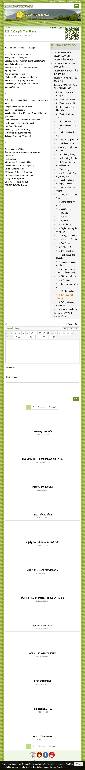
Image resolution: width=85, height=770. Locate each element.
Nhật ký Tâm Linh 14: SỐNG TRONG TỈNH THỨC (42, 459)
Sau (60, 28)
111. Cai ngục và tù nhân (67, 235)
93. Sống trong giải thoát (67, 139)
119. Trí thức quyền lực (66, 276)
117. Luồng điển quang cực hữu (66, 264)
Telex (70, 329)
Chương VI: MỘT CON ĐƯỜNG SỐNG (63, 315)
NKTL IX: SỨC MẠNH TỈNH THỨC (42, 653)
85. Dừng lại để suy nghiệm (64, 94)
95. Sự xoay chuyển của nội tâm (66, 149)
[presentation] (24, 390)
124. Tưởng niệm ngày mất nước (65, 304)
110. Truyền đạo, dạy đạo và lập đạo (67, 230)
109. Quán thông (63, 224)
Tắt (65, 329)
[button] (76, 6)
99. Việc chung (62, 169)
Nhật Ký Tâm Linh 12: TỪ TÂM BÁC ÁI (42, 570)
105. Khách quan (63, 209)
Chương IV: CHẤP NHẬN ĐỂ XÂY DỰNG (65, 79)
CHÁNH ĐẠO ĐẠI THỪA (42, 431)
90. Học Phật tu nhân (65, 121)
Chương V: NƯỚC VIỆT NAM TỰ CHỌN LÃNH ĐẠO (65, 87)
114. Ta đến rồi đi (63, 247)
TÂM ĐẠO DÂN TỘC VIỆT (42, 487)
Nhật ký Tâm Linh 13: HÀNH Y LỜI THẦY (42, 542)
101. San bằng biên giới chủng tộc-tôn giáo (66, 182)
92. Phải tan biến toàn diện (65, 134)
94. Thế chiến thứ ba (65, 143)
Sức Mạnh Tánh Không (42, 625)
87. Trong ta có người (65, 103)
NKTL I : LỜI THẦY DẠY (42, 736)
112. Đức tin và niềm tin (66, 239)
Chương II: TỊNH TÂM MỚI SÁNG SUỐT (64, 65)
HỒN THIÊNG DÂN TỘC (42, 709)
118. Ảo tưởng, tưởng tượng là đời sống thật (66, 271)
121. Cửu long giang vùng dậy (67, 286)
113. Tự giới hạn (63, 243)
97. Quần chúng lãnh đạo (67, 158)
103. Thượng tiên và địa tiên (66, 196)
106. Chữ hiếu (62, 213)
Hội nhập (62, 1)
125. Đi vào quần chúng (66, 309)
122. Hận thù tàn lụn (65, 291)
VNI (76, 329)
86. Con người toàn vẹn (66, 99)
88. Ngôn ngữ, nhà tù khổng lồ (65, 109)
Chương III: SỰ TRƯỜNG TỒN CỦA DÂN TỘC (66, 72)
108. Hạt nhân (62, 220)
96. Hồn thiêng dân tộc (66, 154)
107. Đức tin (61, 216)
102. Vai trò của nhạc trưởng (65, 189)
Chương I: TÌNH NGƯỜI (63, 59)
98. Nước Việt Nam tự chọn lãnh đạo (65, 164)
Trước (54, 28)
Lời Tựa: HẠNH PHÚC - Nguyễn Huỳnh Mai (63, 54)
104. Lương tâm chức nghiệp (65, 203)
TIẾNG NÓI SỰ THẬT (42, 681)
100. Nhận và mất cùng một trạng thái (66, 175)
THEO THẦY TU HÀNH (42, 514)
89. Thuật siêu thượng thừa (66, 116)
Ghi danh (53, 1)
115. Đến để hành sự (65, 251)
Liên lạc (71, 1)
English (78, 1)
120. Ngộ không (63, 280)
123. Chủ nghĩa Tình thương (64, 297)
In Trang (6, 324)
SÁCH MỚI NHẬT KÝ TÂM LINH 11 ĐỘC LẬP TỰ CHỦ (42, 598)
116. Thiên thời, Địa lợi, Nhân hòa (66, 256)
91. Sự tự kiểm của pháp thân (66, 127)
